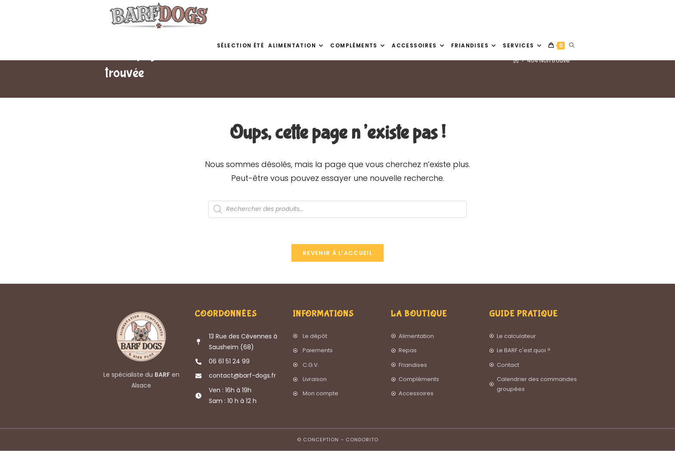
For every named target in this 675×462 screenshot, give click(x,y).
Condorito (362, 450)
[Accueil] (516, 81)
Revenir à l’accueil (337, 264)
